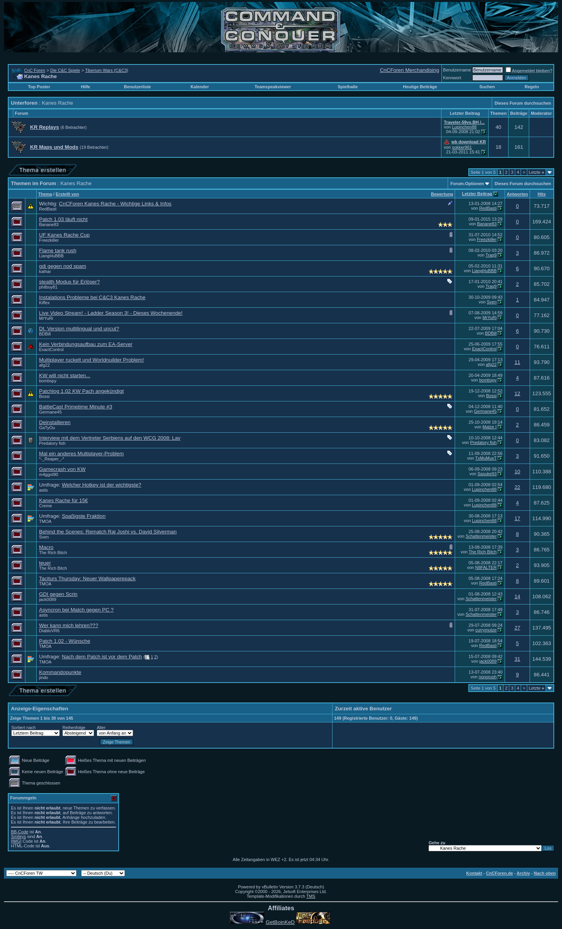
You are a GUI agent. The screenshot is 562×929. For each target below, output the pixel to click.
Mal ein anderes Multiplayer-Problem (81, 453)
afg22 (44, 365)
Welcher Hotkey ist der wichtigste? (101, 485)
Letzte (536, 172)
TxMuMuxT (486, 458)
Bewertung (442, 194)
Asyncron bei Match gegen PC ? (76, 610)
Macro (46, 547)
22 (517, 487)
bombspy (48, 380)
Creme (45, 505)
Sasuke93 (486, 473)
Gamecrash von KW (62, 469)
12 (517, 393)
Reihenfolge (73, 727)
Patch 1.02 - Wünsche (64, 641)
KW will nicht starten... (64, 375)
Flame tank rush (57, 250)
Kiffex (44, 302)
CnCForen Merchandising (409, 70)
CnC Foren (34, 70)
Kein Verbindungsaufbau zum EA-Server (85, 344)
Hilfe (85, 86)
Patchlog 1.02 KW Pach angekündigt (81, 391)
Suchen (487, 86)
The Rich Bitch (53, 552)
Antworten (517, 194)
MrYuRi (46, 318)
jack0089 (47, 599)
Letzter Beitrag (477, 193)
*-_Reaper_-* (51, 458)
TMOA (45, 521)
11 (517, 362)
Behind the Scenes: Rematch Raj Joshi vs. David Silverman (108, 532)
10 (517, 471)
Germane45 (50, 412)
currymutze (485, 630)
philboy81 (48, 287)
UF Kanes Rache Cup (64, 235)
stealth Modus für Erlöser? (69, 282)
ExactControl (51, 349)
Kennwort (452, 77)
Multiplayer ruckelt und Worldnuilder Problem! (91, 360)
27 (517, 628)
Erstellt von (67, 194)
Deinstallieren (55, 422)
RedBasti (48, 209)
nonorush (487, 676)
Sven (491, 302)
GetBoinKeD (280, 922)
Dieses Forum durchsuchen (522, 103)
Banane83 (49, 224)
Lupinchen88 (464, 127)
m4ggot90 (48, 474)
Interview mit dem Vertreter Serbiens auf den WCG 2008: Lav (109, 438)
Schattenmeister (481, 536)
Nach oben (545, 873)
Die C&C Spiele (65, 70)
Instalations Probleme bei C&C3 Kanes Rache (92, 297)
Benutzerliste (137, 86)
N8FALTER (486, 567)
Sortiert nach (23, 727)
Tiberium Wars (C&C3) (106, 70)
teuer (45, 563)
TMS (310, 896)
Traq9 (491, 255)
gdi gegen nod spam (62, 266)
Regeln (532, 86)
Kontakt (474, 873)
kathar (45, 271)
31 (517, 659)
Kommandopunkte (60, 672)
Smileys (18, 836)
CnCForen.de (499, 873)
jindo (43, 677)
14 (517, 596)
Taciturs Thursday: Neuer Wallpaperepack (87, 578)
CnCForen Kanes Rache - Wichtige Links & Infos (115, 204)
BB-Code (19, 831)
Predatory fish (52, 443)
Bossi (44, 396)
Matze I (489, 426)
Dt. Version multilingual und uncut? (79, 329)
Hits (542, 194)
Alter (101, 727)
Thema (45, 194)
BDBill (45, 334)
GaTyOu (47, 427)
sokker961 (462, 147)
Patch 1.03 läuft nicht (63, 219)
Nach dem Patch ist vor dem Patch (102, 657)
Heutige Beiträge (420, 86)
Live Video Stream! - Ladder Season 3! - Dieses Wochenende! (111, 313)
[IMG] (16, 841)
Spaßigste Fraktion (84, 516)
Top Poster (39, 86)
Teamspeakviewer (272, 86)
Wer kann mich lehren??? (68, 625)
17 (517, 518)
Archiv (523, 873)
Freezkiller (49, 240)
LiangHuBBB (51, 255)
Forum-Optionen (467, 183)
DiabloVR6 (49, 630)
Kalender (199, 86)
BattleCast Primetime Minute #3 (75, 407)
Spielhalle (347, 86)
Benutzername (457, 70)
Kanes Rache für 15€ (63, 500)
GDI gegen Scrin (58, 594)
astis (43, 490)
